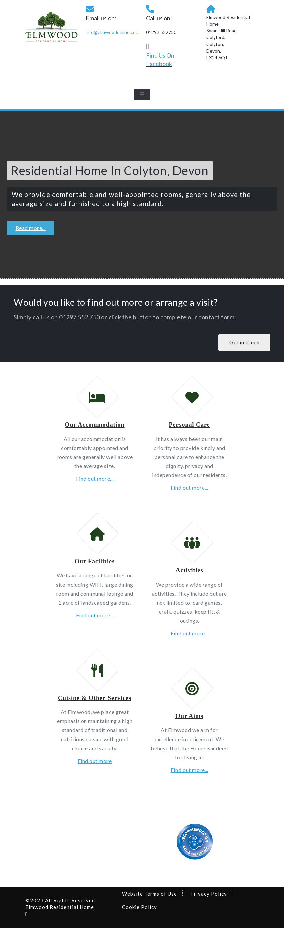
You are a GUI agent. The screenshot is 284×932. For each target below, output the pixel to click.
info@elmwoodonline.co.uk (114, 32)
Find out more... (95, 480)
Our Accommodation (94, 426)
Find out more (95, 765)
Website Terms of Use (149, 898)
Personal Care (189, 426)
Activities (189, 573)
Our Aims (189, 720)
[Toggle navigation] (142, 94)
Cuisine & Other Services (94, 702)
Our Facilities (95, 564)
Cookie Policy (139, 911)
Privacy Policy (208, 898)
